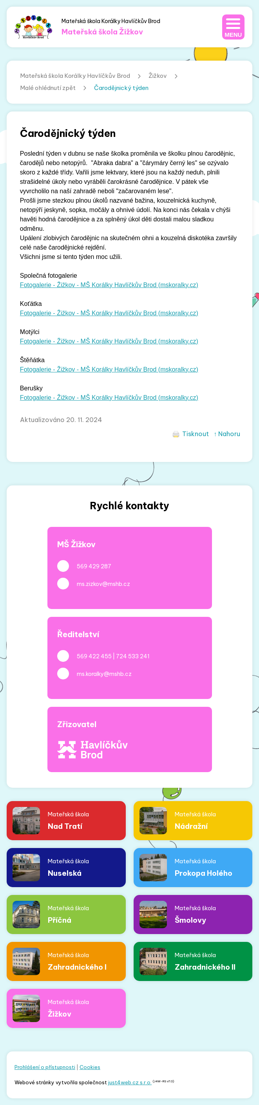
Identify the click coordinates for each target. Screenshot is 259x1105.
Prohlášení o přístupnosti (44, 1067)
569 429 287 (94, 566)
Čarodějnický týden (121, 88)
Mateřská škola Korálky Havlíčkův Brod (75, 75)
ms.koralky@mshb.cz (104, 673)
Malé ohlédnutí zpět (48, 88)
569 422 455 (94, 656)
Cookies (90, 1067)
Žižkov (158, 75)
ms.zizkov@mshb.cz (103, 584)
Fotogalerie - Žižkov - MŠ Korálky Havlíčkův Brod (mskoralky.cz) (109, 285)
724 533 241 (133, 656)
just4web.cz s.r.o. (130, 1082)
